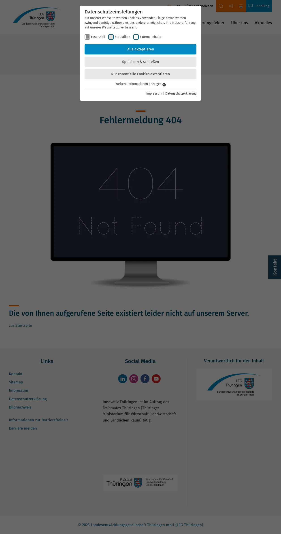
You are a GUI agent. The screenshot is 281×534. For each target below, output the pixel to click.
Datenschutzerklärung (180, 93)
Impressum (154, 93)
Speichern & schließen (140, 62)
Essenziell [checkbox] (98, 37)
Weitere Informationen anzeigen (140, 84)
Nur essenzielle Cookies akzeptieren (140, 74)
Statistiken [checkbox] (122, 37)
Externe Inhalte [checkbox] (151, 37)
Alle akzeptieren (140, 49)
